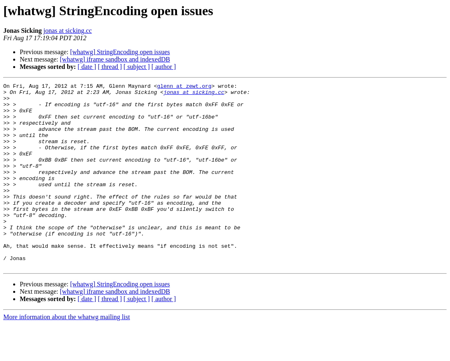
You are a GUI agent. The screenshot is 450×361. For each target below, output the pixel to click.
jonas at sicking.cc (68, 30)
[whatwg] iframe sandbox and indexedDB (115, 59)
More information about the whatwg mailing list (66, 353)
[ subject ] (137, 66)
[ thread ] (110, 66)
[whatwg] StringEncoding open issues (120, 51)
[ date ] (87, 66)
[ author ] (164, 66)
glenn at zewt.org (184, 87)
